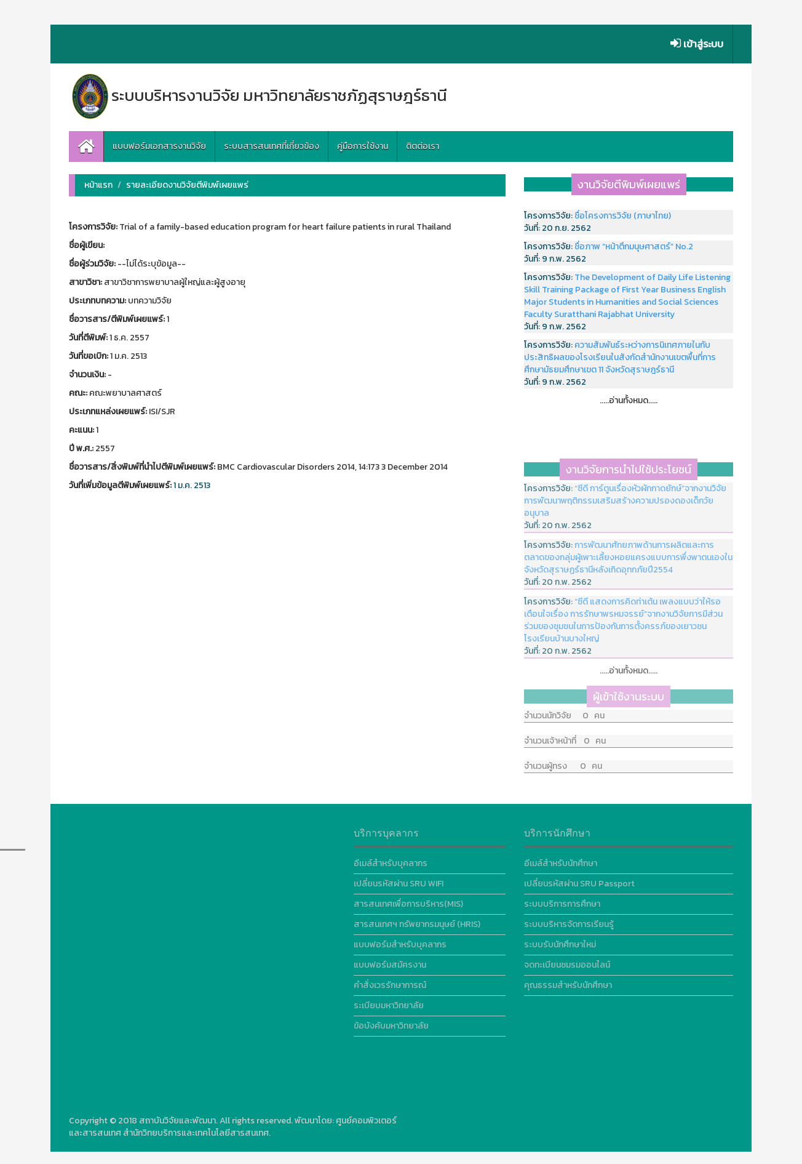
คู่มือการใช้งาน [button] (362, 146)
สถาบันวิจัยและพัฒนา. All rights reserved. (216, 1120)
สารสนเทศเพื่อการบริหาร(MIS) (408, 900)
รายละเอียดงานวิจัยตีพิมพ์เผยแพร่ (187, 185)
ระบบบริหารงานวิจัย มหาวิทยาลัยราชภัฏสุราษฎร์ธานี (258, 95)
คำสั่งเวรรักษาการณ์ (390, 981)
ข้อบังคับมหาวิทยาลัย (391, 1022)
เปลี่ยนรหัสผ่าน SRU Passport (579, 879)
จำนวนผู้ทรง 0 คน (563, 759)
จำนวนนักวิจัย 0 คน (564, 709)
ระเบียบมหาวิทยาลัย (389, 1001)
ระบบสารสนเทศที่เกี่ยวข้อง (271, 146)
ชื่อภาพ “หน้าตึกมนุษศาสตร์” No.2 (633, 246)
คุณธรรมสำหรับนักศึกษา (568, 981)
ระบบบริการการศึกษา (562, 900)
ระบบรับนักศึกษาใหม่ (560, 940)
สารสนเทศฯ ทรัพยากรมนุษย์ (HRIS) (417, 920)
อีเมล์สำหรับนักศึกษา (560, 859)
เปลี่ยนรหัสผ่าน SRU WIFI (398, 879)
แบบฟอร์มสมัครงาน (390, 961)
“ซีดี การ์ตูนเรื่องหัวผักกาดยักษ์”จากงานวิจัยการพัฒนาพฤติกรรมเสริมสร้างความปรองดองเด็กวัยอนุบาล (625, 497)
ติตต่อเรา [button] (422, 146)
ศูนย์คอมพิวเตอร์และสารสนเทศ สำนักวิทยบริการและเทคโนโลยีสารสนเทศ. (233, 1126)
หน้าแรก (98, 185)
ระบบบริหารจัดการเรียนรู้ (569, 920)
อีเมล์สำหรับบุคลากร (390, 859)
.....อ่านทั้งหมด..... (628, 400)
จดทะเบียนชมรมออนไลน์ (567, 961)
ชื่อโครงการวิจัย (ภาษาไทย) (622, 215)
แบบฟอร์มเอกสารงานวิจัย (159, 146)
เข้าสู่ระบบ (696, 43)
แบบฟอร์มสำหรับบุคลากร (400, 940)
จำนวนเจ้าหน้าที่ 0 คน (565, 734)
